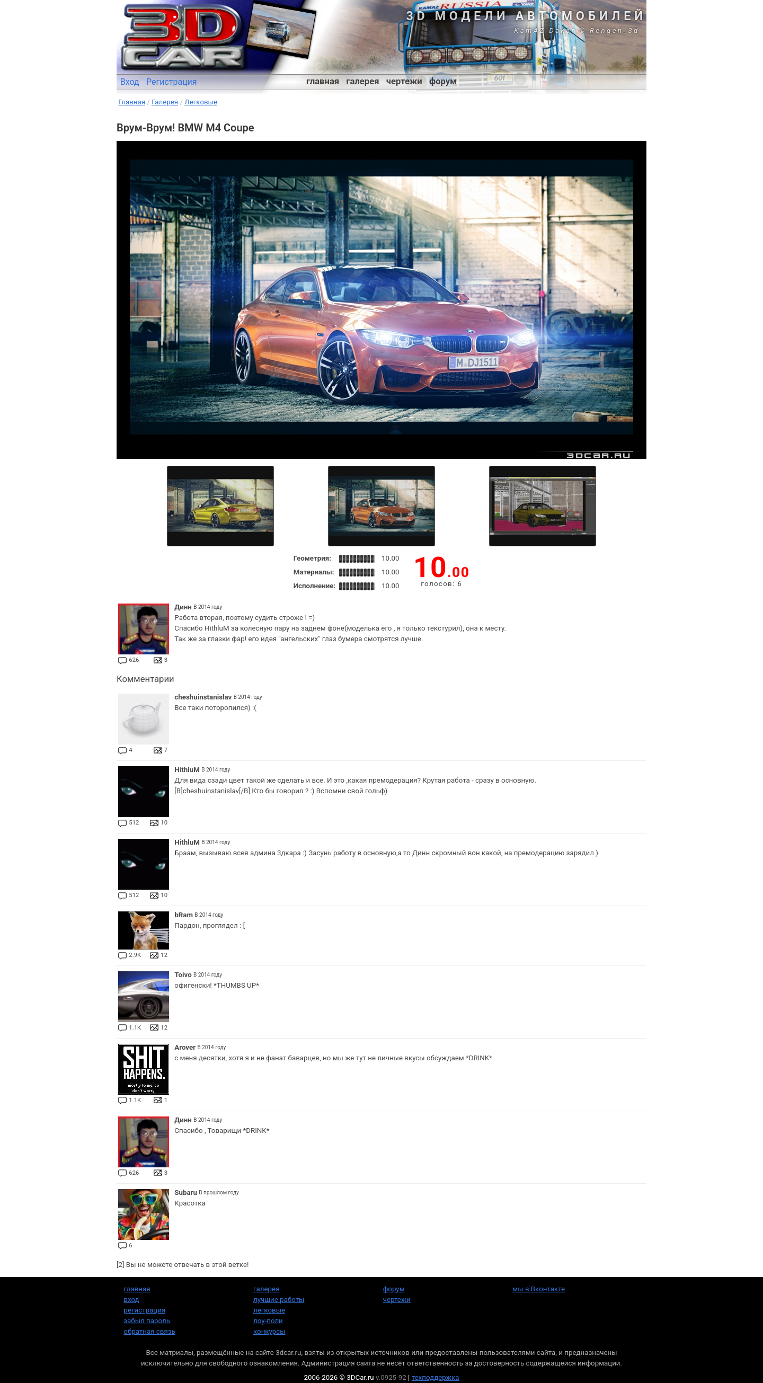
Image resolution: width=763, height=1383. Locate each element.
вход (131, 1300)
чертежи (404, 81)
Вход (129, 82)
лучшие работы (278, 1300)
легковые (269, 1310)
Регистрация (171, 82)
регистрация (144, 1310)
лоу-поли (268, 1321)
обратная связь (149, 1331)
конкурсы (269, 1331)
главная (322, 81)
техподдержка (435, 1377)
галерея (363, 81)
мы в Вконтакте (538, 1289)
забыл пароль (146, 1321)
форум (443, 81)
